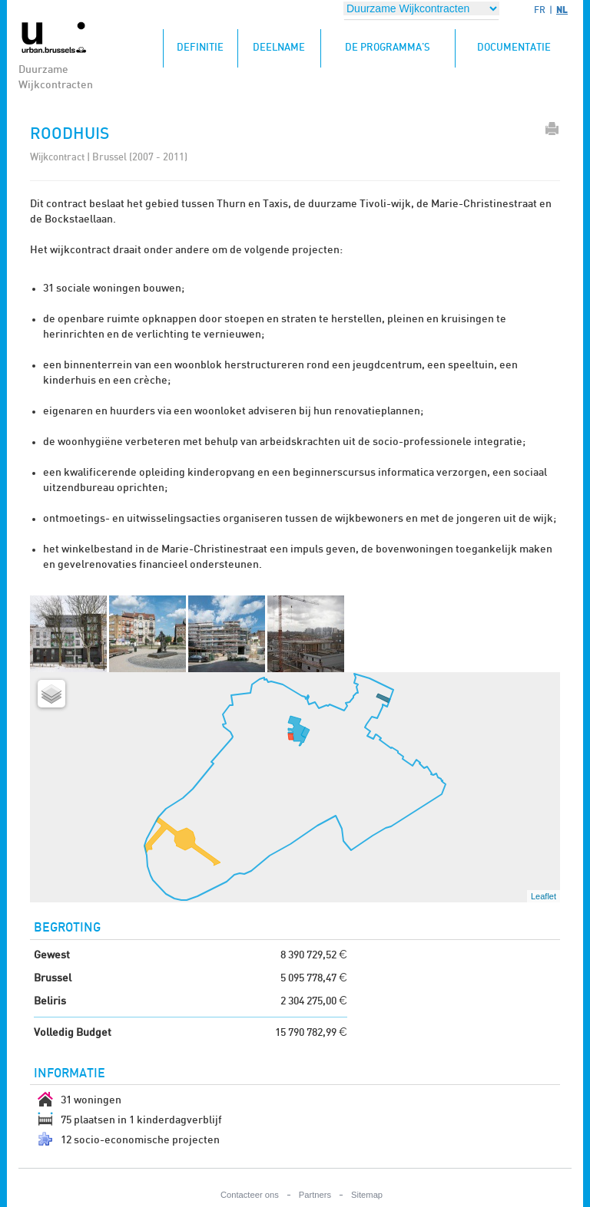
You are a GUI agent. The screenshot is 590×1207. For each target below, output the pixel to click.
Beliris (50, 1001)
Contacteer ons (249, 1194)
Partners (315, 1194)
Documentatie (514, 48)
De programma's (387, 48)
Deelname (279, 48)
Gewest (52, 955)
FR (539, 10)
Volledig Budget (72, 1032)
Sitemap (367, 1194)
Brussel (52, 978)
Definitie (207, 41)
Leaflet (543, 896)
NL (562, 9)
